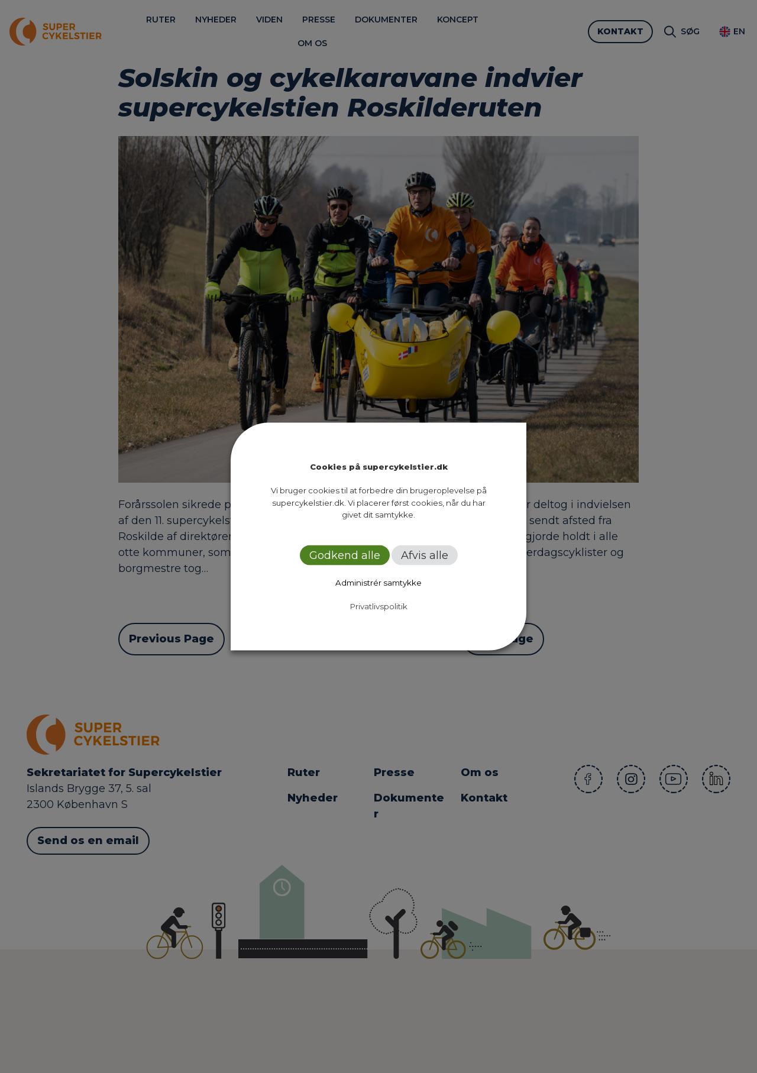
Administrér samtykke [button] (378, 582)
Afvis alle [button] (424, 554)
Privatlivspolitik (378, 605)
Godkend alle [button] (344, 554)
